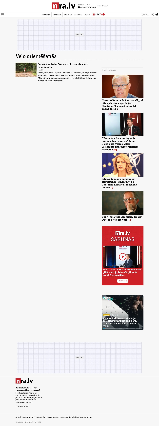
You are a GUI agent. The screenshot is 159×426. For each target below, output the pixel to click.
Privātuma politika (39, 417)
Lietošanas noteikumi (52, 417)
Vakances (83, 417)
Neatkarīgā (46, 14)
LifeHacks (78, 14)
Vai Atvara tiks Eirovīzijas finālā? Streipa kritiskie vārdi (122, 218)
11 (115, 150)
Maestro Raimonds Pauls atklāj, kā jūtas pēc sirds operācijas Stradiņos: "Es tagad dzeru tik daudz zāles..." (122, 104)
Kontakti (89, 417)
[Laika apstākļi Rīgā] (103, 6)
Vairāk (123, 281)
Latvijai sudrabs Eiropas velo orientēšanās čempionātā (63, 65)
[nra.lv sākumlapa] (63, 5)
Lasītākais (109, 70)
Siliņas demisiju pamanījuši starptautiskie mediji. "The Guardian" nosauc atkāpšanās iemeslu (119, 183)
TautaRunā (68, 14)
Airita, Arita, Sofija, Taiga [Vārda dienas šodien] (87, 7)
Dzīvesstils (57, 14)
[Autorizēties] (156, 14)
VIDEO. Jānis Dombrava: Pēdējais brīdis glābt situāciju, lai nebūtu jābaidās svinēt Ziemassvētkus (122, 272)
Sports (87, 14)
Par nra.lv (18, 417)
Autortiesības (64, 417)
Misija (31, 417)
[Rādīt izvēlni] (2, 14)
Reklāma (25, 417)
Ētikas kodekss (74, 417)
